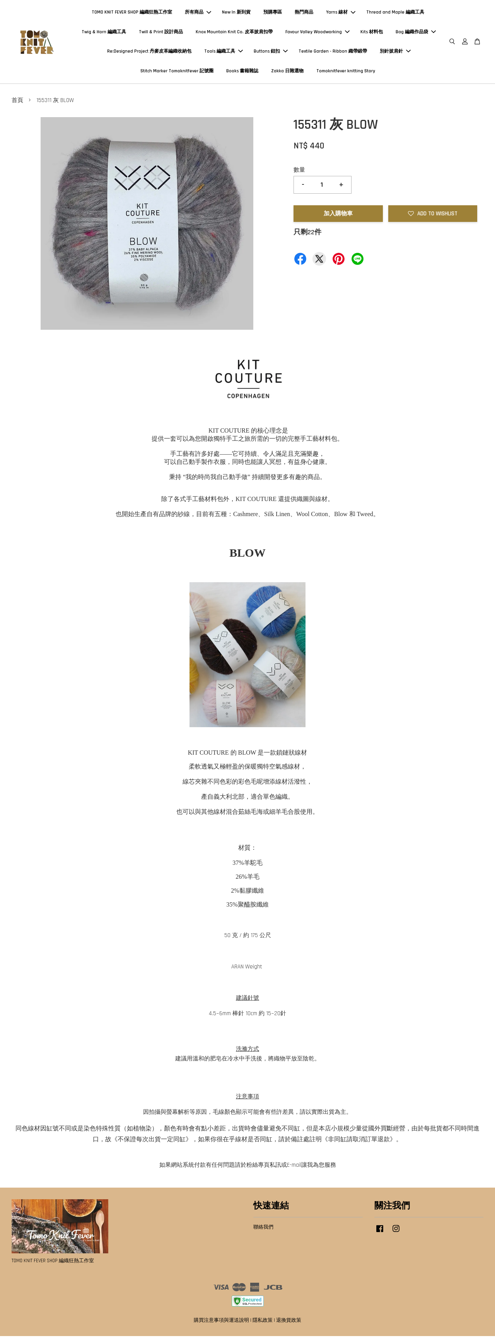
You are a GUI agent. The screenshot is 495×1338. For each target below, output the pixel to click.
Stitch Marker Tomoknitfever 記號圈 (176, 72)
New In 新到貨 (236, 13)
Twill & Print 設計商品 (161, 33)
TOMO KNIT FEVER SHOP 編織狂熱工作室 (132, 13)
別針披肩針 (395, 52)
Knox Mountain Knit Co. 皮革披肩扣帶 (234, 33)
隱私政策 (263, 1322)
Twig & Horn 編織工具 (104, 33)
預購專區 (272, 13)
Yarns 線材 (340, 13)
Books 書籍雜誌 (242, 72)
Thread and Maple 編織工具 (395, 13)
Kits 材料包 (371, 33)
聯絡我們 (263, 1229)
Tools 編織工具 (223, 52)
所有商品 (198, 13)
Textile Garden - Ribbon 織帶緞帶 (333, 52)
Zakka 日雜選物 (287, 72)
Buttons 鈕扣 (271, 52)
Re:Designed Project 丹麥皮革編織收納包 (149, 52)
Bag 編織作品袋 (416, 33)
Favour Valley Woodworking (317, 33)
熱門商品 (304, 13)
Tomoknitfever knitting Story (345, 72)
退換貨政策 (288, 1322)
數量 (299, 172)
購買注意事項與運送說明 (221, 1322)
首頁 (17, 102)
